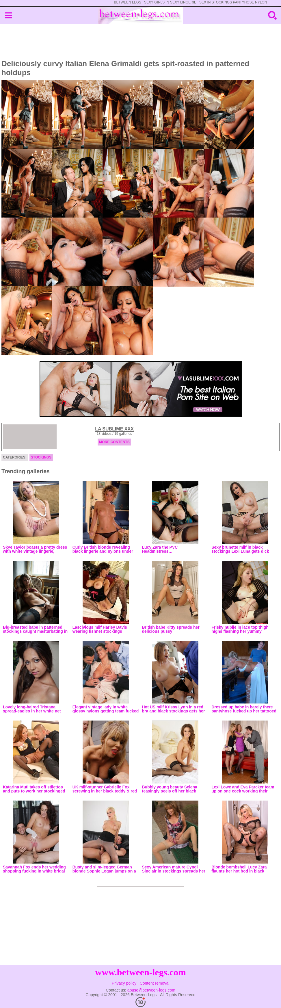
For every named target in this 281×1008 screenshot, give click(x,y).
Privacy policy (124, 983)
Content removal (155, 983)
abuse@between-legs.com (151, 990)
